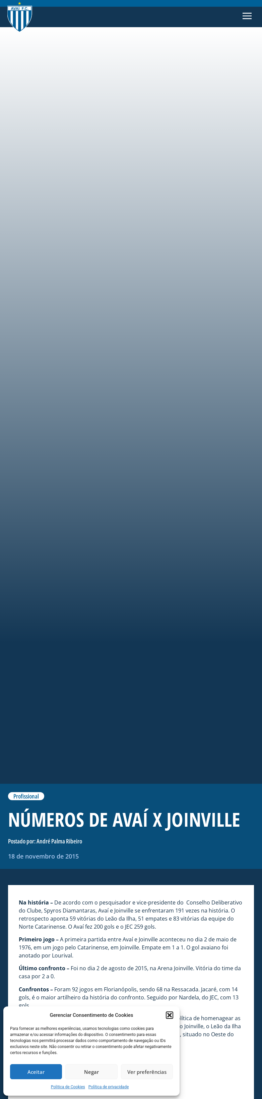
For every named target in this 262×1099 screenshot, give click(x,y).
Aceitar (36, 1071)
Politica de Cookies (68, 1087)
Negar (91, 1071)
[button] (169, 1015)
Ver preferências (147, 1071)
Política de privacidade (108, 1087)
